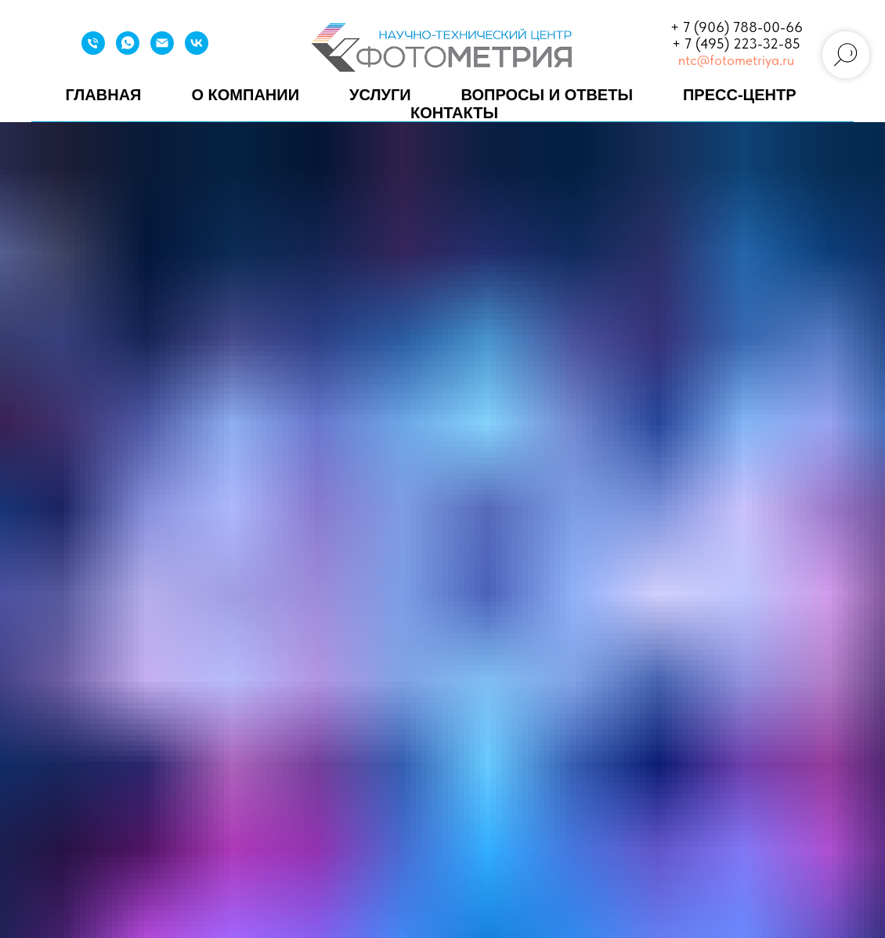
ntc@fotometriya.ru (736, 60)
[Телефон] (93, 50)
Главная (103, 94)
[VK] (196, 50)
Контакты (454, 112)
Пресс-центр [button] (739, 94)
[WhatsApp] (127, 50)
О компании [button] (245, 94)
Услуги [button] (380, 94)
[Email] (162, 50)
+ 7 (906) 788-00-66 (736, 27)
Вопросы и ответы (547, 94)
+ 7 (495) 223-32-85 (736, 43)
